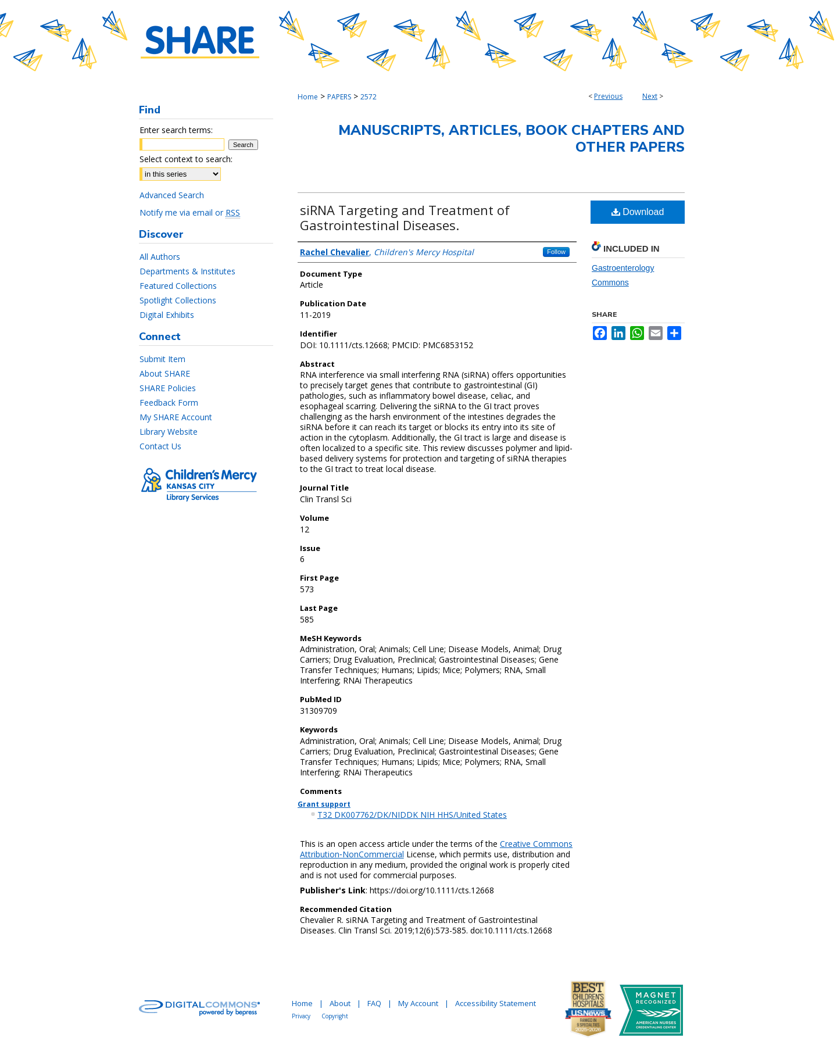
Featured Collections (178, 285)
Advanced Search (172, 195)
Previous (608, 96)
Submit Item (162, 358)
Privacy (301, 1016)
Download (637, 212)
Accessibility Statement (495, 1003)
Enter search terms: (176, 129)
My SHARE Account (176, 417)
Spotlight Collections (178, 300)
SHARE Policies (168, 387)
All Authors (160, 256)
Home (308, 97)
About (340, 1003)
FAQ (374, 1003)
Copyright (334, 1016)
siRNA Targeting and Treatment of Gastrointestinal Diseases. (405, 217)
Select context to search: (186, 158)
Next (649, 96)
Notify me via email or (190, 212)
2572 (368, 97)
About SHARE (165, 373)
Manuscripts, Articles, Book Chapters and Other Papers (511, 138)
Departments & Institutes (187, 271)
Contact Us (160, 446)
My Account (418, 1003)
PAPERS (339, 97)
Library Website (169, 431)
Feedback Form (169, 402)
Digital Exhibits (167, 314)
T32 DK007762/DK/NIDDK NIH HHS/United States (412, 814)
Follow (556, 251)
